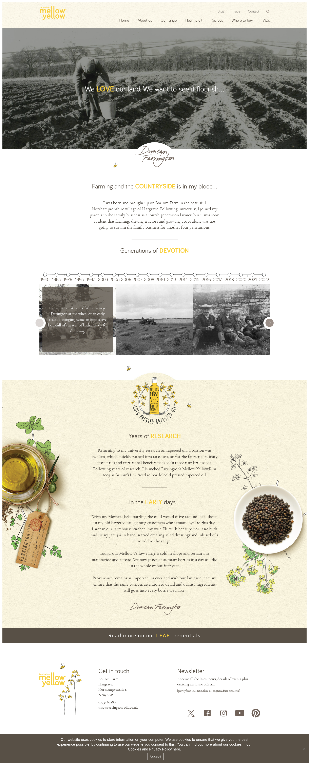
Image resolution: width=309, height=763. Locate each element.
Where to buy (242, 20)
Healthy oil (193, 20)
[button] (270, 325)
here (176, 749)
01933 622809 (107, 702)
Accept (155, 756)
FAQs (266, 20)
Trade (236, 11)
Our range (169, 20)
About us (145, 20)
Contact (253, 11)
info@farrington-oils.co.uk (118, 707)
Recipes (217, 20)
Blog (221, 11)
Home (124, 20)
